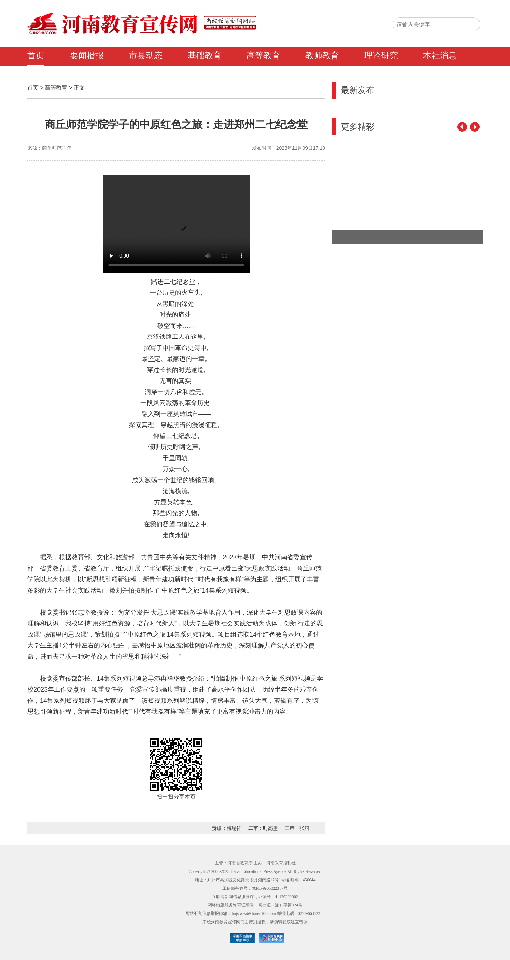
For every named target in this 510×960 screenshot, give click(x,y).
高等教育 (263, 55)
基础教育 (204, 55)
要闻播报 (87, 55)
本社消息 (440, 55)
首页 (35, 55)
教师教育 (322, 55)
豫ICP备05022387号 (270, 888)
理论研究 (381, 55)
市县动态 (146, 55)
